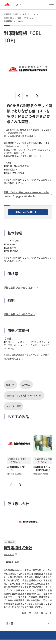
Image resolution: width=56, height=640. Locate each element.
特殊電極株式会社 (18, 547)
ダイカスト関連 (13, 406)
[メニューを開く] (51, 4)
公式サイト (10, 554)
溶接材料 (10, 384)
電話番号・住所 (12, 562)
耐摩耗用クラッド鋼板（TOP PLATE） (24, 395)
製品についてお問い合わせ (28, 212)
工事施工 (26, 384)
